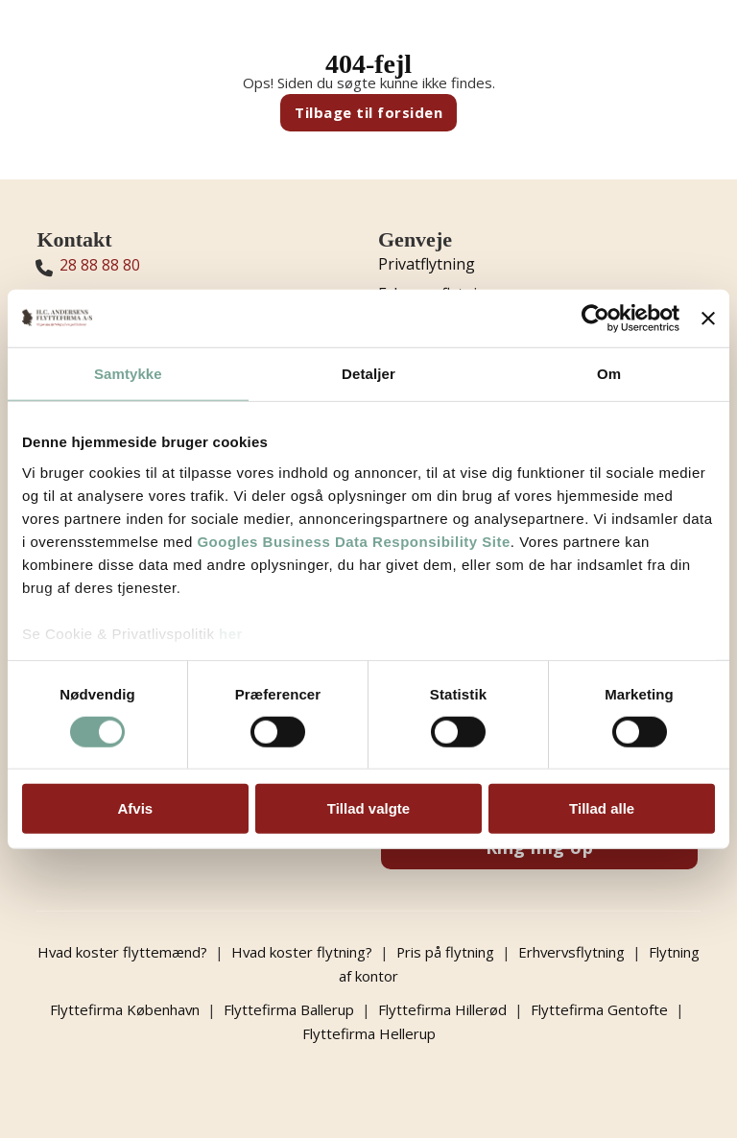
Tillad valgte (368, 808)
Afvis (135, 808)
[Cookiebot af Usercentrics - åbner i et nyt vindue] (595, 318)
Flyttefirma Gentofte (599, 1007)
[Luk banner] (708, 318)
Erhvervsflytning (600, 951)
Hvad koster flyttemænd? (147, 951)
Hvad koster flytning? (328, 951)
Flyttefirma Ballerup (289, 1007)
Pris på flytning (472, 951)
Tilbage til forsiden (368, 112)
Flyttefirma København (124, 1007)
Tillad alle (601, 808)
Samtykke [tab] (128, 374)
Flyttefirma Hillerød (442, 1007)
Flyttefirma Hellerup (369, 1030)
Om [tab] (609, 374)
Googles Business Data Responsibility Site (353, 541)
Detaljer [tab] (368, 374)
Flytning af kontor (369, 974)
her (231, 633)
